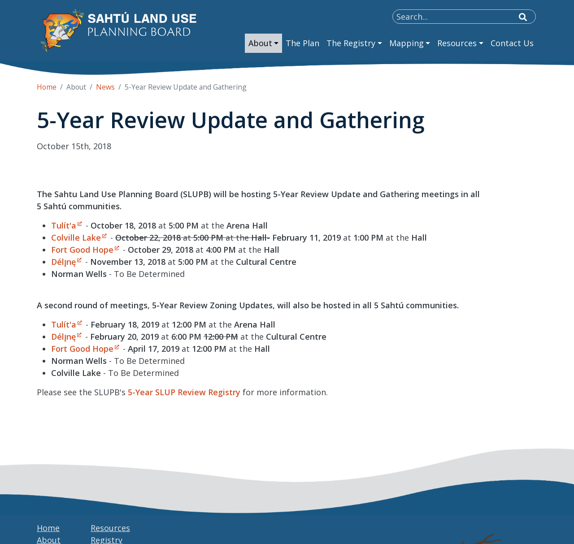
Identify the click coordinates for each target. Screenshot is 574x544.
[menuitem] (264, 43)
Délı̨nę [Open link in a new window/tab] (63, 261)
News (105, 87)
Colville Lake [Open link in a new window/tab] (76, 237)
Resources (110, 527)
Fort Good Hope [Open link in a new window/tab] (82, 249)
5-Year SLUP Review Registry (184, 392)
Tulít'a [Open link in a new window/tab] (63, 225)
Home (47, 87)
